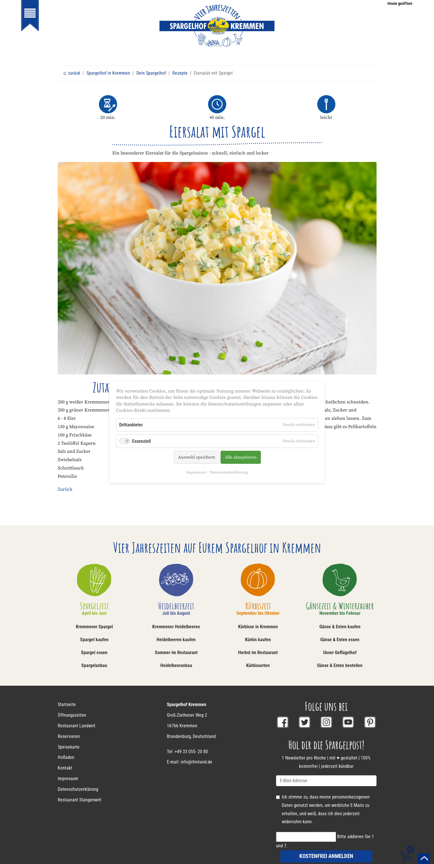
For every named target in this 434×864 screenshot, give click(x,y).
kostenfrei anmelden (326, 856)
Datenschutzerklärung (229, 472)
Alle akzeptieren (240, 457)
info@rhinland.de (196, 762)
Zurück (65, 489)
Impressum (196, 472)
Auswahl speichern (196, 457)
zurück (71, 73)
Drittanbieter (131, 424)
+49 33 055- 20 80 (191, 751)
